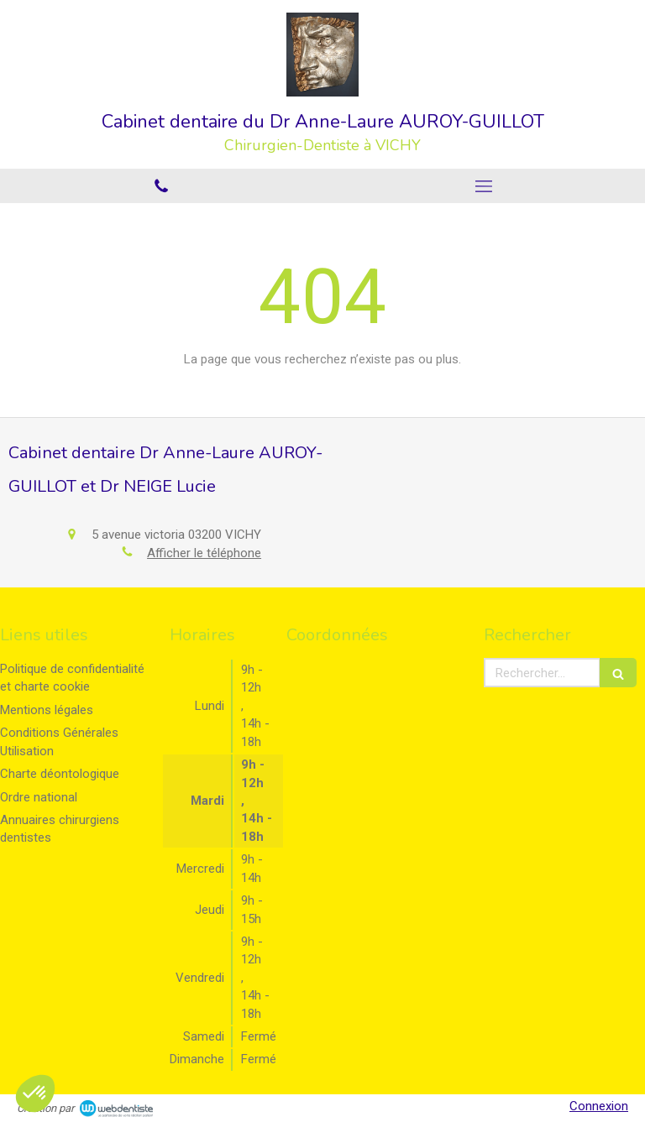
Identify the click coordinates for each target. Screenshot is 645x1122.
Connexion (598, 1106)
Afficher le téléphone (204, 553)
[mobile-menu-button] (483, 186)
